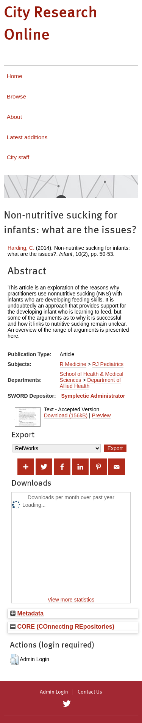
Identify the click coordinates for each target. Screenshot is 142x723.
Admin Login (54, 692)
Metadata (27, 613)
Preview (101, 415)
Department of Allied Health (90, 383)
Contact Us (90, 692)
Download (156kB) (65, 415)
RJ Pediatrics (107, 364)
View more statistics (71, 600)
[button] (14, 659)
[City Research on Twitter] (67, 703)
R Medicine (73, 364)
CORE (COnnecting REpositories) (62, 626)
